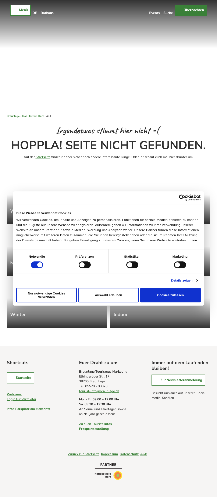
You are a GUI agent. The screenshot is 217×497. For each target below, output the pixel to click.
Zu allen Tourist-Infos (95, 423)
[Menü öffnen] (20, 10)
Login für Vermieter (21, 399)
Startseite (43, 157)
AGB (143, 454)
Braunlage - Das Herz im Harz (25, 116)
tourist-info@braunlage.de (99, 391)
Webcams (14, 394)
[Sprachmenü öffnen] (35, 10)
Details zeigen (181, 280)
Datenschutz (129, 454)
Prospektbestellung (94, 428)
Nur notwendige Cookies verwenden (46, 295)
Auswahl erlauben (108, 295)
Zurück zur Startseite (83, 454)
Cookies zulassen (170, 295)
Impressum (109, 454)
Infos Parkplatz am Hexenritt (28, 409)
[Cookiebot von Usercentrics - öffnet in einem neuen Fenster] (182, 197)
